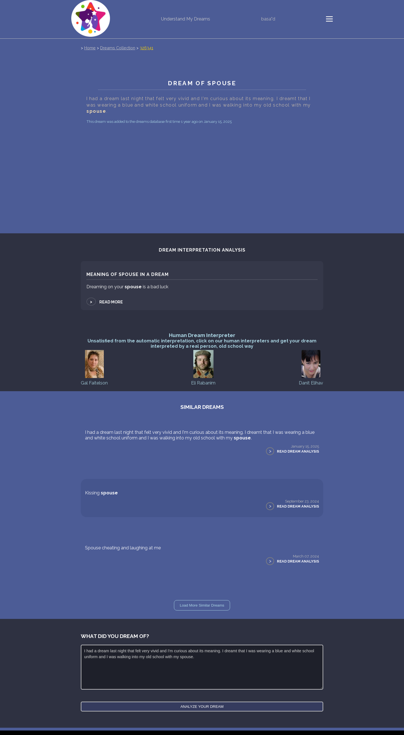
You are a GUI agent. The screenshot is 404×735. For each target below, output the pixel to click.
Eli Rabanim (203, 367)
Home (90, 47)
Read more (104, 301)
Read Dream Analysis (298, 451)
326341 (146, 47)
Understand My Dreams (185, 19)
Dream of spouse (202, 83)
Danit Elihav (311, 367)
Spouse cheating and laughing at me (123, 547)
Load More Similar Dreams (202, 605)
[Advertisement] (202, 167)
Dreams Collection (117, 47)
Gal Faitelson (94, 367)
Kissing (101, 493)
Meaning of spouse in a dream (127, 274)
